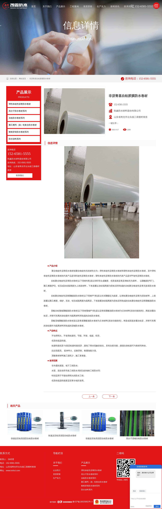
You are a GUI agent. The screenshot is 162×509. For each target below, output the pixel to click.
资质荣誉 (87, 6)
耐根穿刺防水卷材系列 (90, 486)
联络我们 (142, 491)
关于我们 (47, 6)
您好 (134, 491)
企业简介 (57, 470)
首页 (33, 6)
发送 (157, 506)
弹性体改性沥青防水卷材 (91, 470)
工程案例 (74, 6)
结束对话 (149, 506)
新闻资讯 (114, 6)
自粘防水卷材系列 (88, 478)
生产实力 (101, 6)
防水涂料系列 (86, 490)
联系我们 (128, 6)
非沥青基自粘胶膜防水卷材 (39, 79)
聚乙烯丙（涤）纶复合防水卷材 (94, 482)
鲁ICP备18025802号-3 (82, 502)
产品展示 (60, 6)
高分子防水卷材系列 (89, 474)
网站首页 (22, 79)
